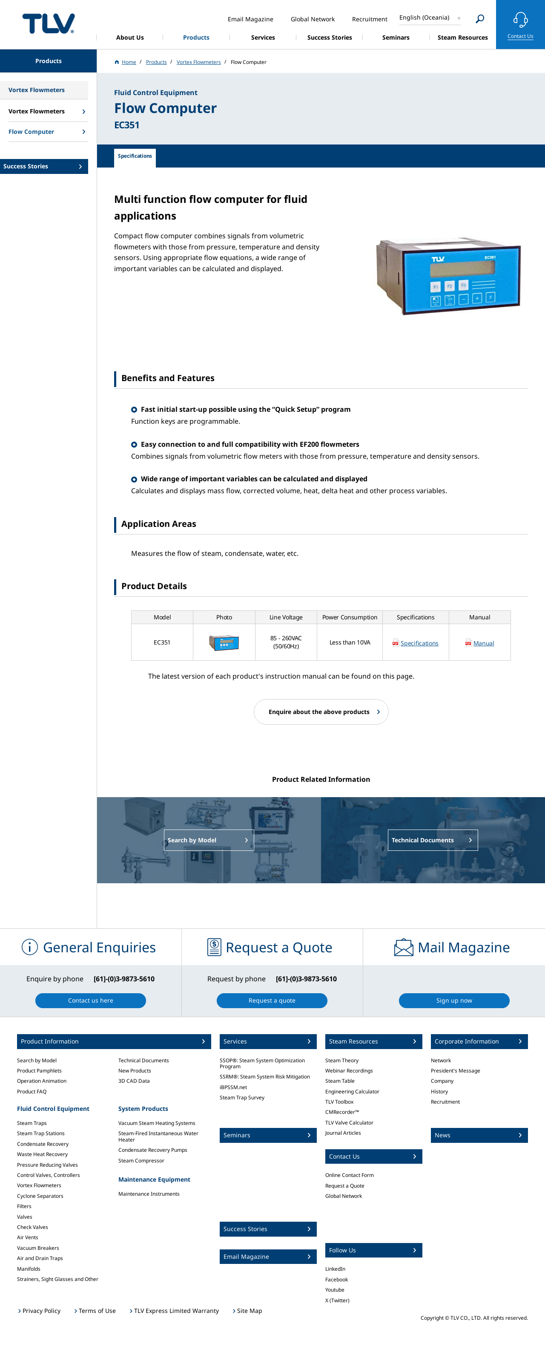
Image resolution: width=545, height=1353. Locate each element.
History (439, 1091)
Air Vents (27, 1237)
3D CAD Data (134, 1080)
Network (441, 1060)
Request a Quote (344, 1185)
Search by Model (37, 1060)
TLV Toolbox (339, 1101)
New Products (134, 1070)
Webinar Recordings (349, 1070)
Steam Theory (342, 1060)
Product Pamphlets (39, 1070)
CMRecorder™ (342, 1112)
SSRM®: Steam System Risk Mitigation (265, 1076)
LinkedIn (335, 1268)
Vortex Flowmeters (39, 1185)
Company (442, 1080)
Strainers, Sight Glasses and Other (57, 1279)
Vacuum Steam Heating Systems (156, 1123)
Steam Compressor (141, 1160)
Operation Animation (41, 1080)
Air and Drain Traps (40, 1258)
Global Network (343, 1196)
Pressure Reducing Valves (47, 1164)
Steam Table (340, 1080)
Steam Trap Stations (41, 1133)
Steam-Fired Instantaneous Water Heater (158, 1136)
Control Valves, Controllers (48, 1175)
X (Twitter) (337, 1300)
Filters (24, 1206)
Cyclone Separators (40, 1196)
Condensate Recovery (43, 1144)
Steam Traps (32, 1123)
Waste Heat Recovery (42, 1154)
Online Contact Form (349, 1175)
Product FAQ (31, 1091)
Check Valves (32, 1227)
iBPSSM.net (233, 1087)
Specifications (420, 643)
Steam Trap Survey (242, 1097)
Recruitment (445, 1101)
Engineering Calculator (352, 1091)
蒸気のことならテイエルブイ (48, 23)
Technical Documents (143, 1060)
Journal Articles (343, 1132)
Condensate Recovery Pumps (152, 1150)
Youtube (334, 1289)
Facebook (336, 1279)
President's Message (455, 1070)
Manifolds (28, 1268)
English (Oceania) (424, 17)
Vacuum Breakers (38, 1248)
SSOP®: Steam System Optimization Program (262, 1063)
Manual (483, 643)
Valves (24, 1216)
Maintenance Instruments (149, 1193)
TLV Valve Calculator (349, 1122)
